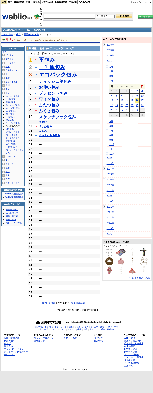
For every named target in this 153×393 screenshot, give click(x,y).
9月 (111, 140)
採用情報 (98, 340)
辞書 (4, 2)
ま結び (43, 122)
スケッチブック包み (57, 117)
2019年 (110, 196)
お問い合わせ (70, 338)
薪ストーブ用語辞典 (15, 105)
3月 (111, 76)
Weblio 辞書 (7, 34)
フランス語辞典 (131, 354)
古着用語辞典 (12, 141)
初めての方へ (136, 2)
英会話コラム (12, 209)
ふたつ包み (49, 105)
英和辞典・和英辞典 (133, 343)
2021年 (110, 206)
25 (111, 110)
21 (126, 105)
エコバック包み (58, 75)
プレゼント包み (53, 93)
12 (116, 100)
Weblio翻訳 (129, 346)
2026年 (110, 234)
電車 (8, 66)
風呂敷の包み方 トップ (13, 29)
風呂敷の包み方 (31, 34)
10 (142, 95)
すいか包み (45, 126)
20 (122, 105)
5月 (111, 121)
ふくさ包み (49, 111)
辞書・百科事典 (12, 183)
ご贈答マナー (12, 117)
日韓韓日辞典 (61, 2)
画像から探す (39, 29)
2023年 (110, 217)
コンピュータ (11, 63)
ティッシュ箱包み (55, 81)
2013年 (110, 163)
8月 (111, 135)
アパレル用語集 (13, 132)
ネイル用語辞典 (13, 108)
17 (142, 100)
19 (116, 105)
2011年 (110, 61)
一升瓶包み (52, 67)
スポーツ (10, 164)
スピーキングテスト (15, 223)
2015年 (110, 174)
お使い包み (49, 87)
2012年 (110, 158)
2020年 (110, 201)
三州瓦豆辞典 (12, 99)
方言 (8, 179)
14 (126, 100)
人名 (8, 175)
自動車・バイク (12, 70)
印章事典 (10, 129)
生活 (18, 34)
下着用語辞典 (12, 147)
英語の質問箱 (12, 216)
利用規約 (8, 346)
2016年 (110, 179)
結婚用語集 (11, 111)
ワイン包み (49, 99)
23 (137, 105)
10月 (111, 144)
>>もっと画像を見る (139, 277)
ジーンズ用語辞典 (14, 138)
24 (142, 105)
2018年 (110, 190)
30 (137, 110)
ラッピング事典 (13, 123)
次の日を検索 (78, 303)
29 (132, 110)
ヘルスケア (10, 156)
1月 (111, 66)
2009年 (110, 50)
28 (126, 110)
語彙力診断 (11, 219)
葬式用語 (10, 114)
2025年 (110, 228)
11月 (111, 149)
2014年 (110, 168)
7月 (111, 130)
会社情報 (98, 338)
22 (132, 105)
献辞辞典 (10, 120)
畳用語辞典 (11, 102)
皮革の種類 (11, 144)
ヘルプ (148, 2)
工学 (8, 78)
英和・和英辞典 (33, 2)
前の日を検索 (48, 303)
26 (116, 110)
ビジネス (10, 55)
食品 (8, 171)
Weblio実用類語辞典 (14, 194)
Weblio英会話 (12, 213)
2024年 (110, 223)
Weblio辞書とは (11, 338)
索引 (28, 29)
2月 (111, 71)
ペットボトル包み (49, 135)
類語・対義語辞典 (16, 2)
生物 (8, 168)
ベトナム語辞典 (131, 363)
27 (122, 110)
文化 (8, 89)
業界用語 (10, 59)
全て (4, 52)
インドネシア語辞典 (133, 357)
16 (137, 100)
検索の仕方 (9, 340)
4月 (111, 80)
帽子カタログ (12, 135)
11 (111, 100)
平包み (47, 60)
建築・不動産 (11, 82)
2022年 (110, 212)
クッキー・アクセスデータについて (16, 353)
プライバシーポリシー (15, 349)
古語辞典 (73, 2)
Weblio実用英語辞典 (14, 197)
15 (132, 100)
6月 (111, 126)
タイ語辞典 (129, 360)
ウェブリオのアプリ (43, 338)
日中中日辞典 (47, 2)
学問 (8, 85)
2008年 (110, 44)
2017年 (110, 185)
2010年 (110, 55)
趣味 (8, 160)
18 (111, 105)
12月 (111, 153)
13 (122, 100)
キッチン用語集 (13, 96)
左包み (43, 131)
